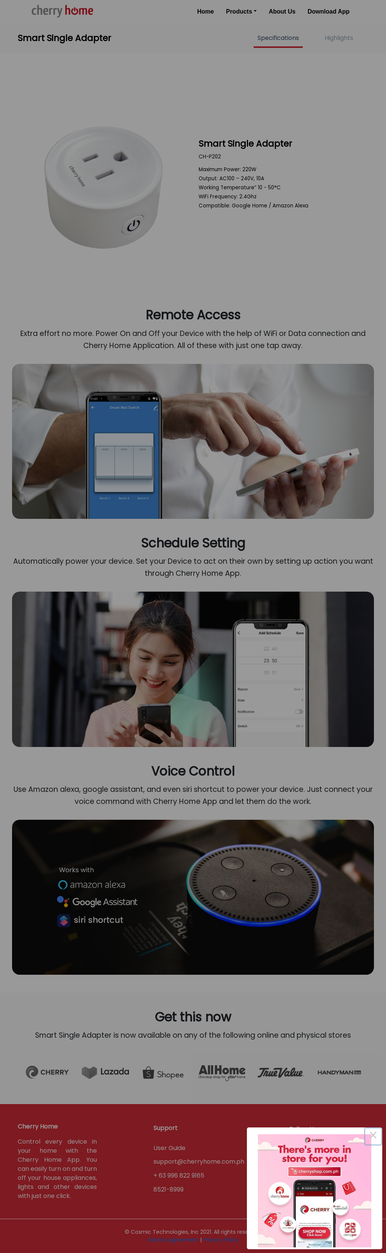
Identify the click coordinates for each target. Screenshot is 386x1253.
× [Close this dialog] (373, 1136)
